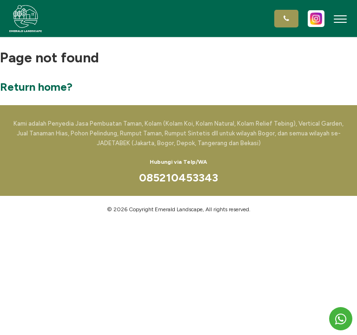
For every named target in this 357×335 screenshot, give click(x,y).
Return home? (36, 87)
